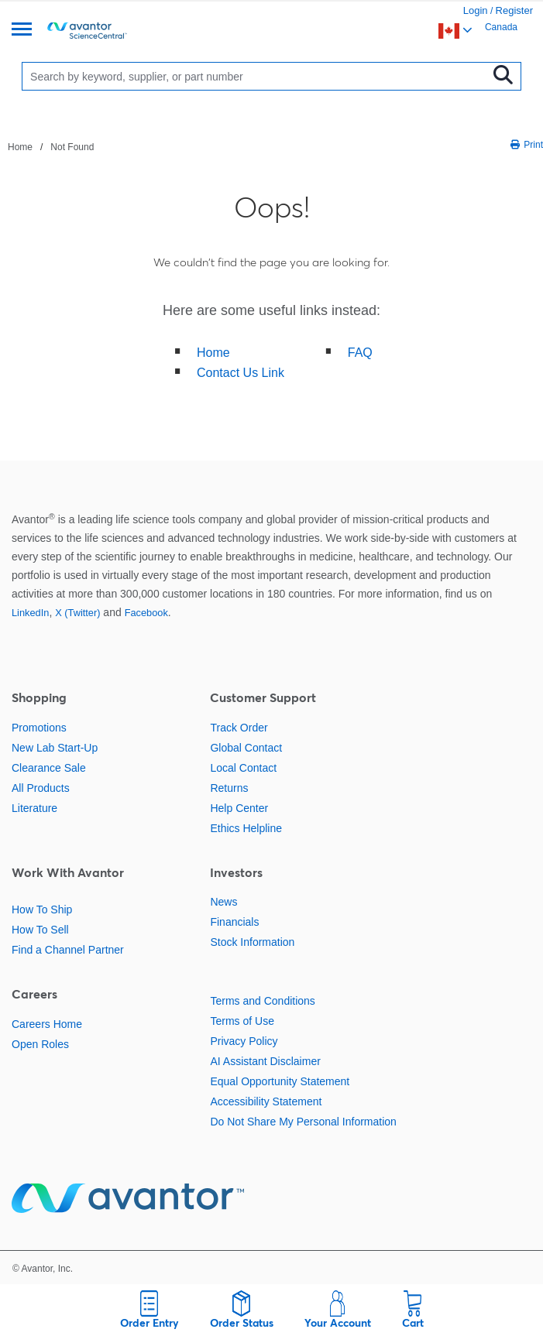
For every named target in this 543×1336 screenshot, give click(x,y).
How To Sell (40, 929)
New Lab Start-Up (55, 748)
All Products (41, 788)
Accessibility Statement (265, 1101)
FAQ (360, 352)
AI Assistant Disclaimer (265, 1061)
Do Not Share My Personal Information (303, 1121)
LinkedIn (30, 612)
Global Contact (246, 748)
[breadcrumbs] (51, 146)
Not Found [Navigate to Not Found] (72, 147)
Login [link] (475, 10)
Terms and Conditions (262, 1001)
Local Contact (243, 768)
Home (213, 352)
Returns (229, 788)
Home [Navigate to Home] (20, 147)
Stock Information (252, 942)
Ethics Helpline (246, 828)
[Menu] (21, 30)
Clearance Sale (49, 768)
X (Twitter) (77, 612)
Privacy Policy (243, 1041)
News (223, 902)
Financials (234, 922)
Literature (34, 808)
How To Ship (42, 909)
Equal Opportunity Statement (279, 1081)
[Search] (258, 76)
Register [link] (514, 10)
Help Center (239, 808)
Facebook (146, 612)
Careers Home (47, 1024)
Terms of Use (241, 1021)
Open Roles (40, 1044)
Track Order (238, 727)
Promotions (39, 727)
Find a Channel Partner (68, 950)
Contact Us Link (240, 372)
